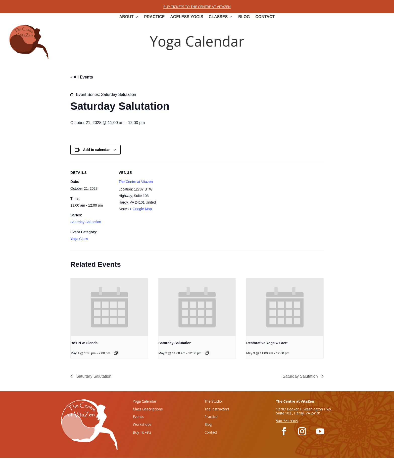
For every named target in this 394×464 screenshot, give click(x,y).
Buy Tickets (142, 432)
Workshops (142, 424)
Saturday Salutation (85, 222)
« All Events (81, 77)
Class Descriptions (148, 409)
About (126, 17)
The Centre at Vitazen (136, 182)
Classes (218, 17)
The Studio (213, 401)
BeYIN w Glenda (84, 343)
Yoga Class (79, 239)
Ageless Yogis (186, 17)
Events (138, 416)
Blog (244, 17)
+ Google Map (141, 209)
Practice (154, 17)
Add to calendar (96, 150)
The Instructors (217, 409)
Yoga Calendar (145, 401)
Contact (265, 17)
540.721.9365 (287, 420)
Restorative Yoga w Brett (266, 343)
